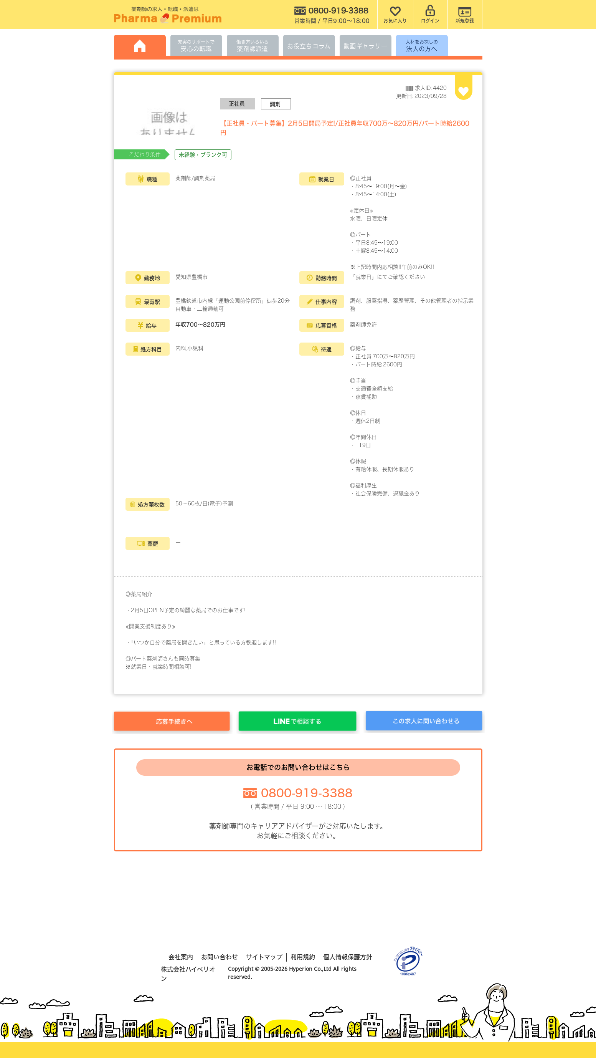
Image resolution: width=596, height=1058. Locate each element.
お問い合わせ (219, 957)
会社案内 (180, 957)
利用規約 (303, 957)
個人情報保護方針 (347, 957)
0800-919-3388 (306, 792)
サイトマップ (264, 957)
